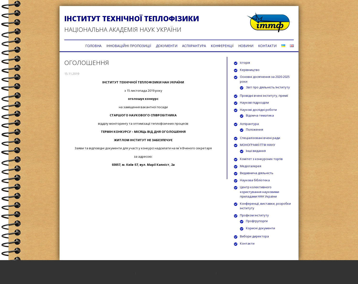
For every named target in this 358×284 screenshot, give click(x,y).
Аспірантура (249, 124)
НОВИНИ (245, 45)
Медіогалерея (250, 166)
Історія (245, 62)
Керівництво (250, 70)
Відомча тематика (260, 115)
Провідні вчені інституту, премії (264, 95)
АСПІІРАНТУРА (194, 45)
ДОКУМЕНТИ (166, 45)
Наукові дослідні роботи (258, 109)
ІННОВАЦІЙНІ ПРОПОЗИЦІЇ (128, 45)
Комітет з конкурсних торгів (261, 159)
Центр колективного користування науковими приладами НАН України (259, 191)
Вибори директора (254, 236)
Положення (254, 129)
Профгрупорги (257, 221)
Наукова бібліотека (255, 180)
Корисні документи (260, 228)
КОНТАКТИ (267, 45)
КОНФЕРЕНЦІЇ (222, 45)
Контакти (247, 243)
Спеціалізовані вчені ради (260, 138)
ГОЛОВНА (93, 45)
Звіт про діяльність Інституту (268, 87)
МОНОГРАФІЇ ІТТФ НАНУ (257, 145)
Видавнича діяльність (256, 173)
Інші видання (256, 151)
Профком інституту (254, 215)
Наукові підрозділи (254, 102)
